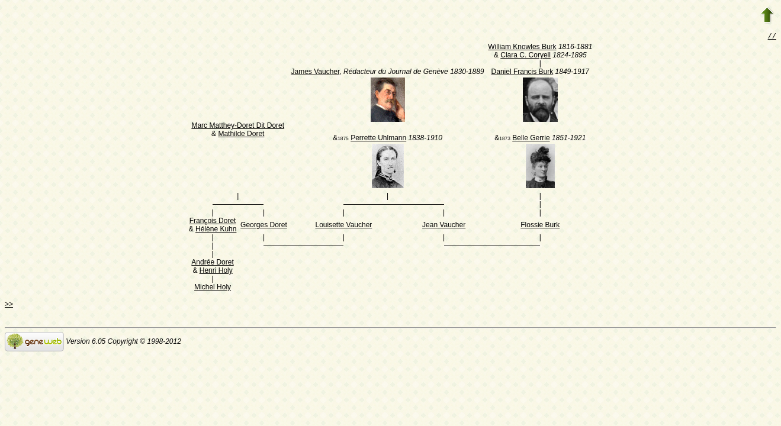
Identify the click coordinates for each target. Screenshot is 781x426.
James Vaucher (315, 73)
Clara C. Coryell (525, 56)
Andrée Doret (212, 263)
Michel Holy (212, 288)
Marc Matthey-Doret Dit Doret (237, 126)
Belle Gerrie (530, 139)
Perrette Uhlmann (378, 139)
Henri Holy (216, 271)
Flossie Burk (540, 226)
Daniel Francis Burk (522, 73)
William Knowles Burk (522, 48)
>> (9, 305)
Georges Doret (263, 226)
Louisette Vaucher (344, 226)
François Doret (212, 222)
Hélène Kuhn (215, 230)
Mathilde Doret (241, 135)
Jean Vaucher (443, 226)
